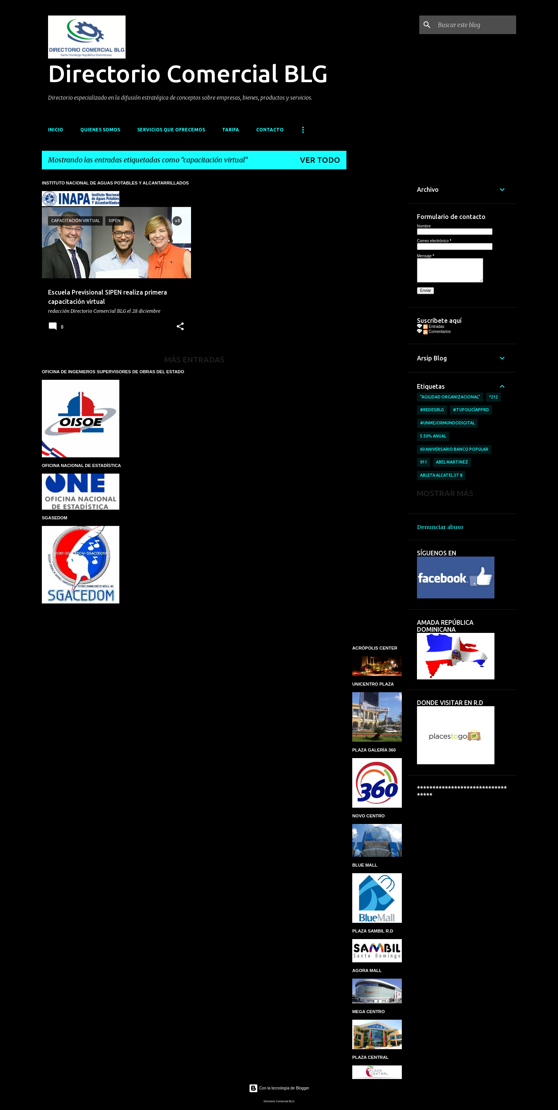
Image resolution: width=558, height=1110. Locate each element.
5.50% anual (433, 436)
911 (423, 462)
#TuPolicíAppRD (471, 409)
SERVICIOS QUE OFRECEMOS (171, 129)
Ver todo (320, 159)
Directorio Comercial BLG (188, 73)
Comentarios (437, 331)
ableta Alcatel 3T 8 (441, 475)
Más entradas (194, 359)
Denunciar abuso (440, 527)
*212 (493, 397)
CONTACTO (270, 129)
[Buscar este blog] (475, 25)
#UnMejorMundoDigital (447, 423)
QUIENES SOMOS (100, 129)
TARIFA (230, 129)
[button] (180, 327)
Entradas (433, 326)
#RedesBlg (432, 409)
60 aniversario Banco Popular (454, 449)
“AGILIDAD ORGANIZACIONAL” (450, 397)
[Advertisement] (377, 292)
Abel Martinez (452, 462)
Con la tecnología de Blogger (279, 1088)
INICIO (55, 129)
